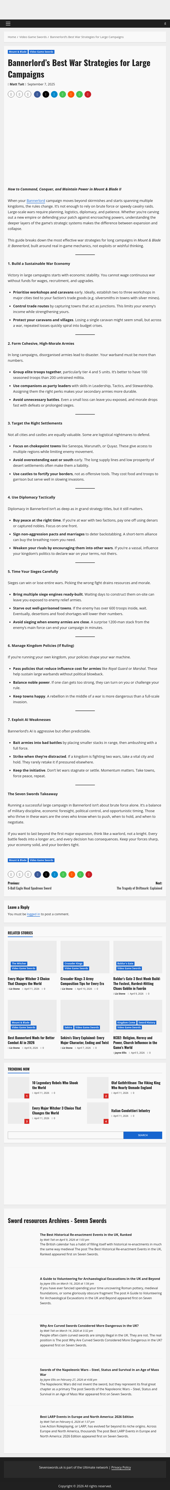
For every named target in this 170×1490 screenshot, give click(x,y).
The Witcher (19, 963)
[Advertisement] (37, 1175)
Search (143, 1135)
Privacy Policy (121, 1467)
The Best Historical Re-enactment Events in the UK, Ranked (86, 1235)
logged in (33, 914)
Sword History (147, 1022)
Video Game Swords (41, 51)
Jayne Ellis (120, 1052)
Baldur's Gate (125, 963)
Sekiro (68, 1027)
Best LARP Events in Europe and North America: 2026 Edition (87, 1417)
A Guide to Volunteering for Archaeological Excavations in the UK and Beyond (100, 1279)
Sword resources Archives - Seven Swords (57, 1220)
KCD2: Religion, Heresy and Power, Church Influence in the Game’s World (135, 1042)
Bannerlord (36, 200)
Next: (123, 886)
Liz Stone (14, 988)
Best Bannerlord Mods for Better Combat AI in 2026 (31, 1040)
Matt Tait (17, 84)
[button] (8, 23)
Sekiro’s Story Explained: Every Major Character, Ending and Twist (85, 1040)
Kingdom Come (126, 1022)
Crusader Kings (73, 963)
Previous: (46, 886)
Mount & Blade (18, 51)
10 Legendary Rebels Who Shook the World (18, 1087)
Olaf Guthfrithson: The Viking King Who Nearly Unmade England (98, 1087)
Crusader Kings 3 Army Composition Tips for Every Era (82, 981)
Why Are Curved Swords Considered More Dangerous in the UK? (89, 1326)
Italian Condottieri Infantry (98, 1113)
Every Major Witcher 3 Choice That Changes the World (29, 981)
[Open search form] (165, 23)
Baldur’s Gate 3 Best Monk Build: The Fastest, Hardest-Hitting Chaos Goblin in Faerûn (136, 983)
